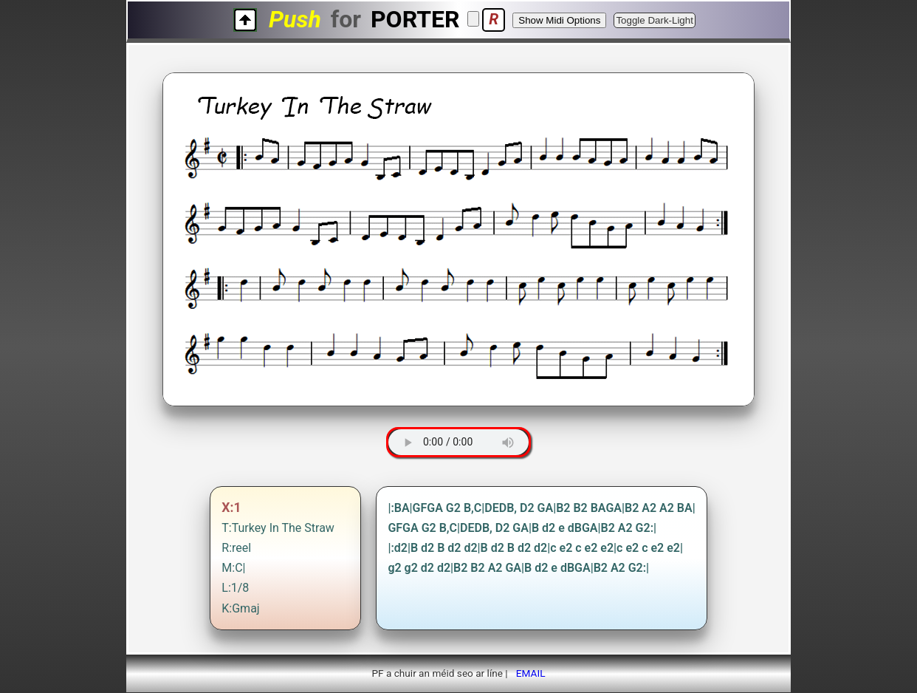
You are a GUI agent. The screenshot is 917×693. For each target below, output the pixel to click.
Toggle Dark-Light (654, 20)
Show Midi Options (559, 20)
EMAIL (531, 673)
